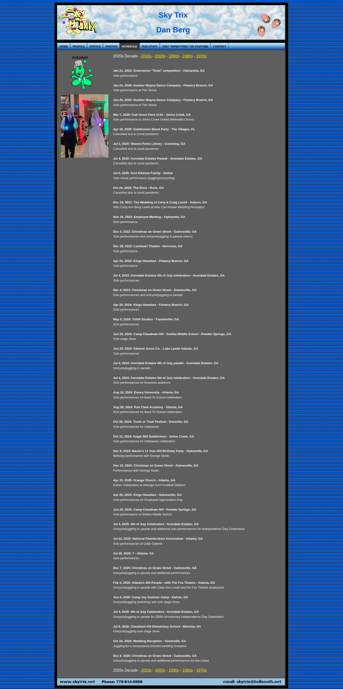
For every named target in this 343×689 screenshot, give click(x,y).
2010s (146, 56)
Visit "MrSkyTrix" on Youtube (185, 46)
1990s (174, 56)
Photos (111, 46)
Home (64, 46)
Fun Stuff (149, 46)
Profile (79, 46)
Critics (95, 46)
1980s (187, 56)
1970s (201, 56)
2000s (160, 56)
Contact (219, 46)
